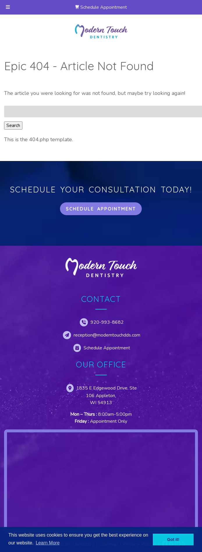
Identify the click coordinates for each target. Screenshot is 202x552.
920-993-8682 (107, 322)
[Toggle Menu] (8, 7)
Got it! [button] (173, 539)
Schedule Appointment (103, 7)
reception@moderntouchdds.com (107, 335)
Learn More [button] (48, 542)
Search (13, 125)
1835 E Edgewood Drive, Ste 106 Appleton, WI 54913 (106, 395)
